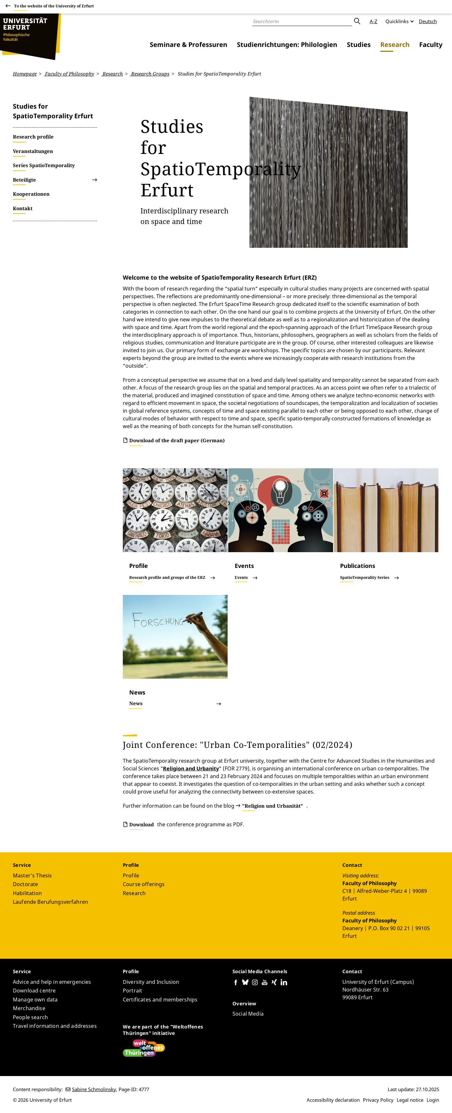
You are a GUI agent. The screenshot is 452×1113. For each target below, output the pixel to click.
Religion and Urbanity (191, 768)
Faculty (430, 44)
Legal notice (410, 1100)
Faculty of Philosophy (69, 73)
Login (433, 1100)
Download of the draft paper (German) (177, 440)
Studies (359, 44)
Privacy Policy (378, 1100)
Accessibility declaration (333, 1100)
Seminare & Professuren (188, 44)
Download (141, 824)
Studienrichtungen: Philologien (287, 44)
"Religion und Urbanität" (272, 805)
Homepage (25, 73)
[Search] (302, 21)
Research (395, 44)
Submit (357, 21)
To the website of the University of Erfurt (54, 7)
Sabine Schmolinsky (94, 1089)
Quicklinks (397, 21)
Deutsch (428, 21)
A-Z (373, 21)
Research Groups (149, 73)
